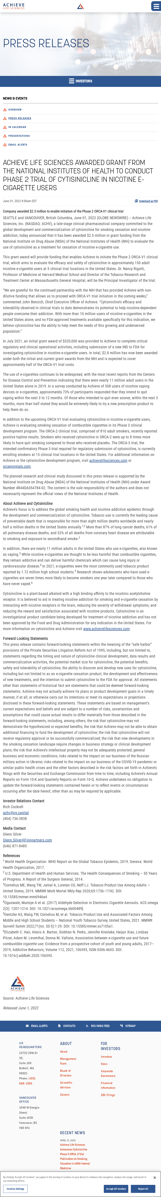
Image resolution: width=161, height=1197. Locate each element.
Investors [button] (80, 80)
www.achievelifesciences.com (106, 628)
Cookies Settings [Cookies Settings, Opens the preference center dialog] (15, 1189)
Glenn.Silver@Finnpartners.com (27, 840)
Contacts (66, 1026)
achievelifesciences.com (108, 460)
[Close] (154, 1178)
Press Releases (19, 118)
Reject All (143, 1189)
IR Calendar (17, 127)
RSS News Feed (98, 1026)
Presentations (19, 136)
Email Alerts (17, 145)
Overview (15, 110)
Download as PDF (146, 201)
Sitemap (128, 1026)
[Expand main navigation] (156, 6)
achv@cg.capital (16, 812)
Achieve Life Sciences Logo (80, 6)
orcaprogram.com (17, 466)
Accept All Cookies (116, 1189)
